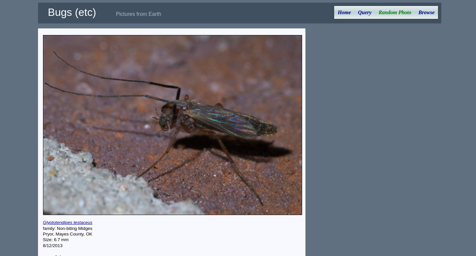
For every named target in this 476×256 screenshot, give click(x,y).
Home (344, 12)
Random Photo (394, 12)
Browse (426, 12)
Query (365, 12)
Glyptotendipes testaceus (68, 222)
